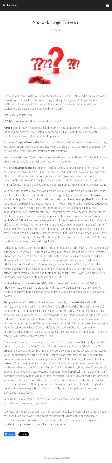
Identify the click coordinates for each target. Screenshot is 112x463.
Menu (107, 5)
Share (9, 434)
